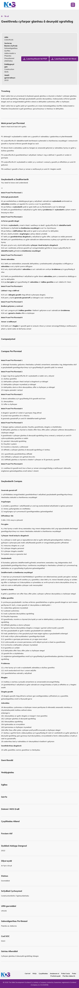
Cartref (27, 973)
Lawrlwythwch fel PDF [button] (36, 59)
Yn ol (6, 16)
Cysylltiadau (43, 973)
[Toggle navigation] (73, 5)
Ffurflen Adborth (69, 976)
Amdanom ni (54, 973)
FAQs (35, 973)
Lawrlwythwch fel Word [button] (65, 59)
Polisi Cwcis (65, 973)
